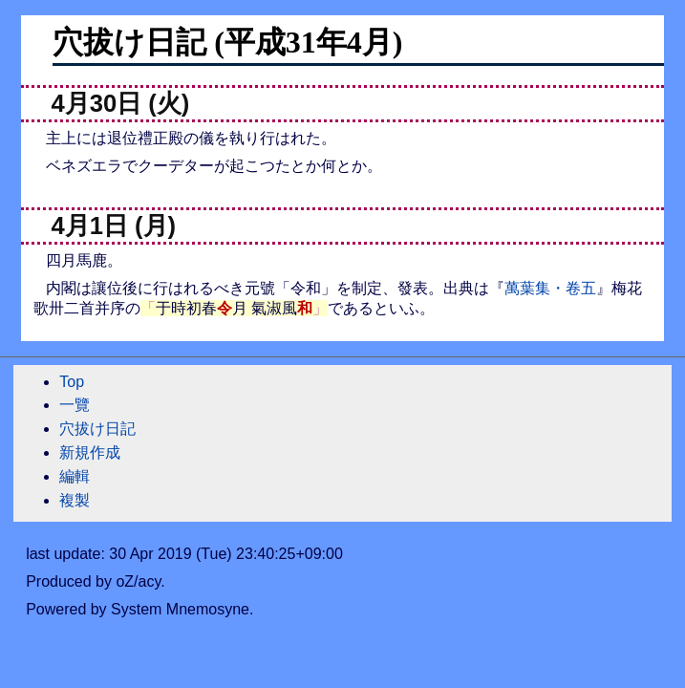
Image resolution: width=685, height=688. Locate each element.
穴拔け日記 (97, 428)
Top (71, 382)
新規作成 (89, 452)
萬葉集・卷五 (550, 288)
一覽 (74, 405)
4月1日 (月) (114, 225)
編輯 (74, 476)
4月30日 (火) (121, 103)
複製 (74, 500)
